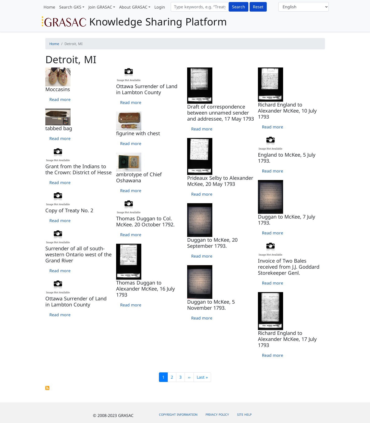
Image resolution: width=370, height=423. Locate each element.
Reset (258, 7)
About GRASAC (133, 7)
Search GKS (70, 7)
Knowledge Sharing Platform (134, 22)
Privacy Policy (217, 414)
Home (49, 7)
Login (159, 7)
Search (238, 7)
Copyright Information (178, 414)
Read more (60, 99)
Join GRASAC (100, 7)
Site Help (244, 414)
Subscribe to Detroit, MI (47, 388)
